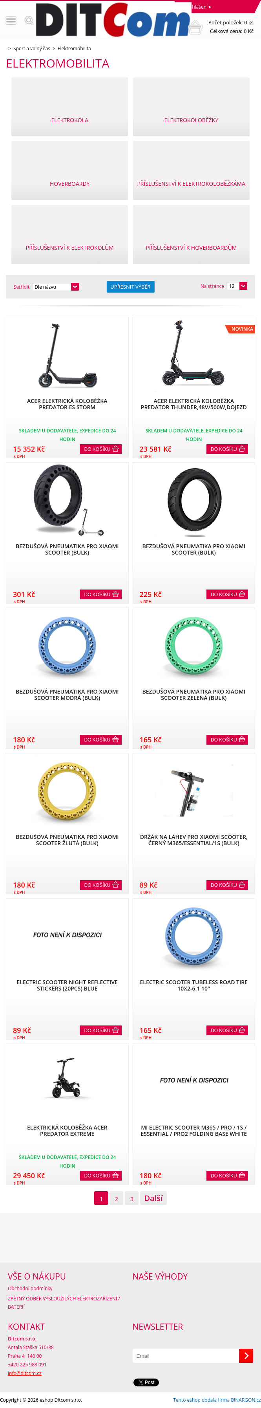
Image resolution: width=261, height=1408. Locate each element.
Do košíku (97, 449)
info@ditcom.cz (25, 1373)
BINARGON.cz (246, 1400)
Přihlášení (197, 7)
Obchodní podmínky (30, 1288)
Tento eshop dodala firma (201, 1400)
